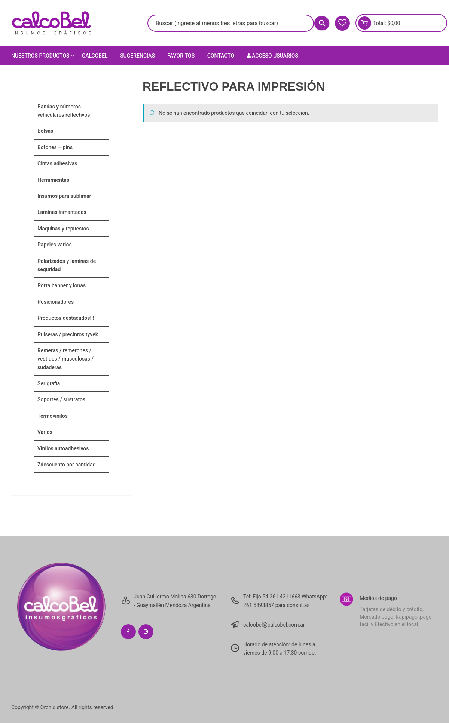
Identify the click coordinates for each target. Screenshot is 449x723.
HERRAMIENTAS (53, 180)
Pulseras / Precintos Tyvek (67, 334)
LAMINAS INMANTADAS (61, 212)
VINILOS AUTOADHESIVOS (63, 448)
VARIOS (44, 432)
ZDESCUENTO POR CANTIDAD (66, 465)
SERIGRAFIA (48, 383)
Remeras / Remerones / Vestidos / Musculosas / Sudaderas (65, 358)
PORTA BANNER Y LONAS (61, 285)
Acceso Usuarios (272, 56)
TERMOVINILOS (52, 416)
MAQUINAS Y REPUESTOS (63, 229)
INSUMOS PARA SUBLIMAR (64, 196)
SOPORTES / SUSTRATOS (61, 399)
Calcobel (95, 56)
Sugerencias (137, 56)
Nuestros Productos (43, 55)
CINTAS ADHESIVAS (57, 163)
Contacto (221, 56)
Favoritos (181, 56)
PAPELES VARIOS (54, 245)
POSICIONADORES (55, 302)
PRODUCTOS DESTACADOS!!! (65, 318)
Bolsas (45, 131)
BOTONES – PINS (55, 147)
